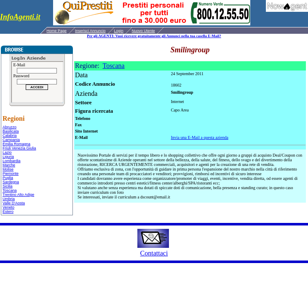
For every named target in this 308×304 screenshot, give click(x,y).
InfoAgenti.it (20, 17)
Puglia (8, 178)
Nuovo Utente (143, 31)
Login (118, 31)
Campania (11, 140)
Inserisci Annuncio (90, 31)
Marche (9, 165)
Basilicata (11, 131)
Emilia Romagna (16, 144)
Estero (8, 211)
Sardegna (11, 182)
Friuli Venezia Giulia (19, 148)
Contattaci (154, 253)
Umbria (9, 199)
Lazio (7, 152)
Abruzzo (9, 127)
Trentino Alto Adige (18, 195)
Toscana (10, 190)
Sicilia (8, 186)
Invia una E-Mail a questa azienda (199, 137)
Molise (8, 169)
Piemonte (11, 173)
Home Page (57, 31)
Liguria (8, 157)
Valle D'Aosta (14, 203)
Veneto (8, 207)
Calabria (10, 135)
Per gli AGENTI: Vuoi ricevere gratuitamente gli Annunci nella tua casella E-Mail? (154, 36)
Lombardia (12, 161)
